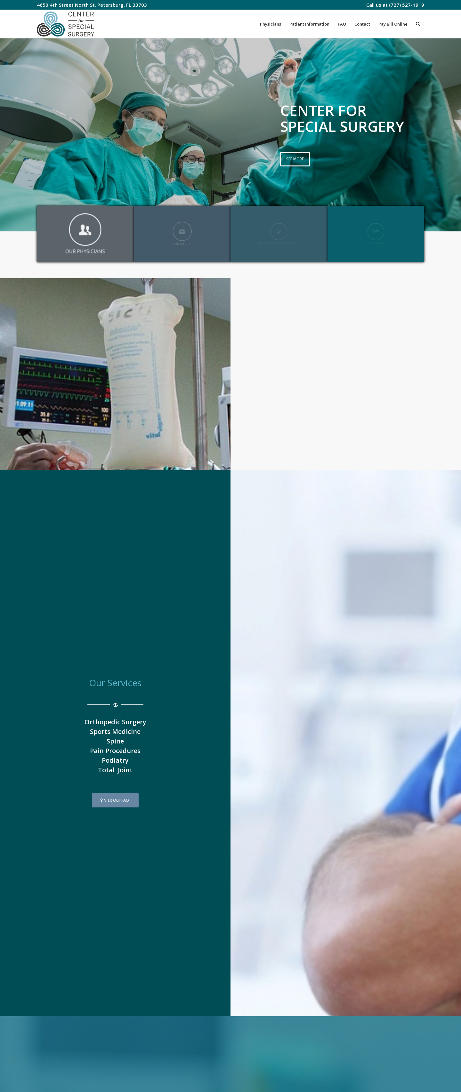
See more (295, 159)
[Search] (418, 24)
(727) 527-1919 (406, 5)
